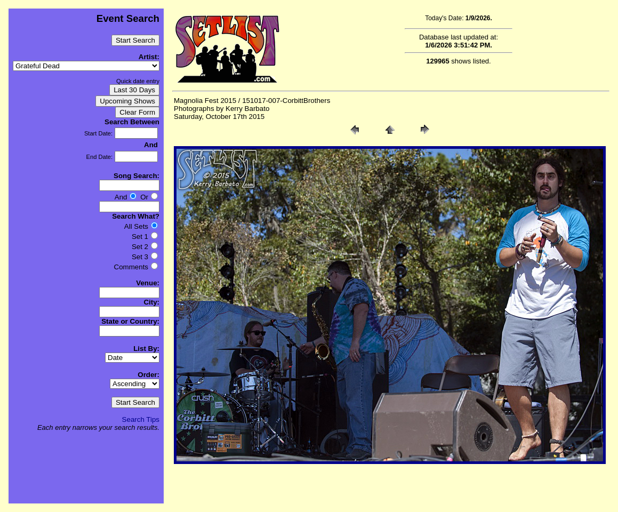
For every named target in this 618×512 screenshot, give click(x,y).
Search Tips (140, 419)
